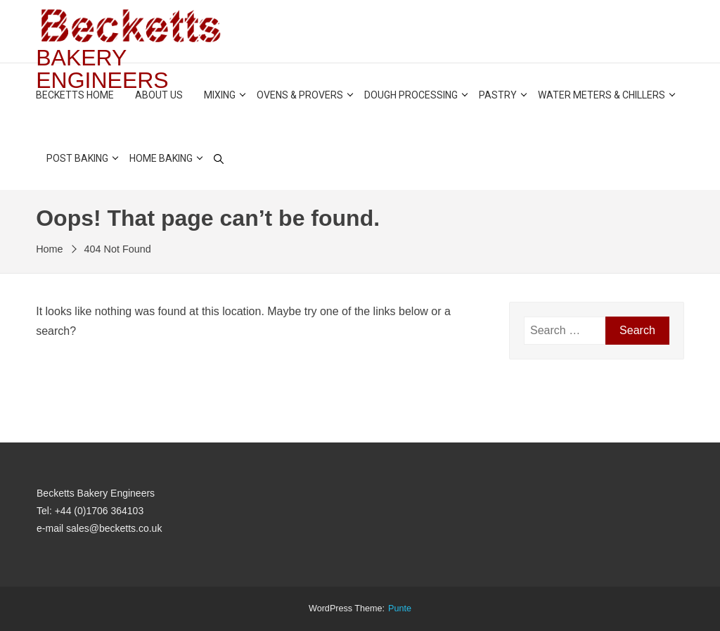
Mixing (220, 95)
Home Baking (161, 158)
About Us (159, 95)
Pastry (498, 95)
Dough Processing (411, 95)
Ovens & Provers (300, 95)
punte (399, 608)
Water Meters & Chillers (601, 95)
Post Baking (77, 158)
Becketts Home (75, 95)
